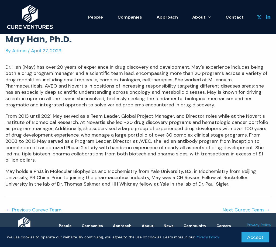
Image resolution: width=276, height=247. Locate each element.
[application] (214, 17)
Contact (236, 17)
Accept (255, 237)
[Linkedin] (268, 17)
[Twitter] (259, 17)
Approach (177, 17)
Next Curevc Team (246, 209)
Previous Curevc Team (34, 209)
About (207, 17)
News (187, 225)
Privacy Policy (208, 237)
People (113, 17)
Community (217, 225)
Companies (143, 17)
